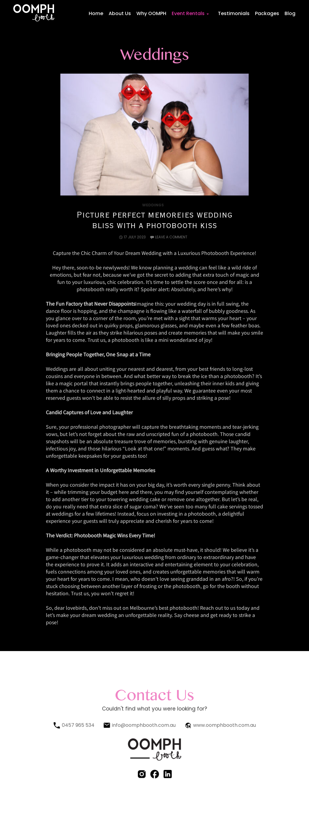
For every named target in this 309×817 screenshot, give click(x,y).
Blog (290, 13)
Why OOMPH (152, 13)
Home (97, 13)
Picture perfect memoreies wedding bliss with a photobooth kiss (155, 220)
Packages (267, 13)
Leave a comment (171, 237)
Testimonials (234, 13)
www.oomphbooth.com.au (224, 725)
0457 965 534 (78, 725)
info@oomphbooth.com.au (144, 725)
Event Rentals (189, 13)
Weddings (153, 205)
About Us (121, 13)
